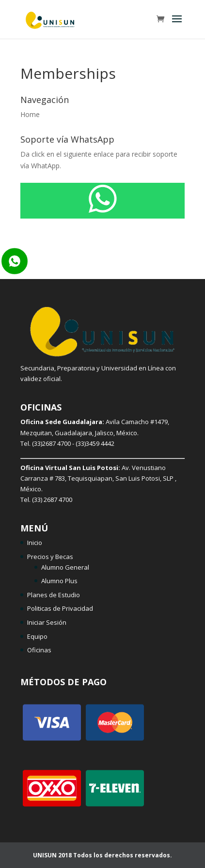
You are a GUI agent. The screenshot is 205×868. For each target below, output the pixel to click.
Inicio (34, 542)
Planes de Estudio (53, 594)
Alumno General (65, 567)
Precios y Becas (50, 556)
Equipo (37, 636)
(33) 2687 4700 (52, 499)
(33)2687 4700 (51, 443)
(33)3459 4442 (95, 443)
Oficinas (39, 650)
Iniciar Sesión (46, 622)
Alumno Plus (59, 580)
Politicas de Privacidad (60, 608)
